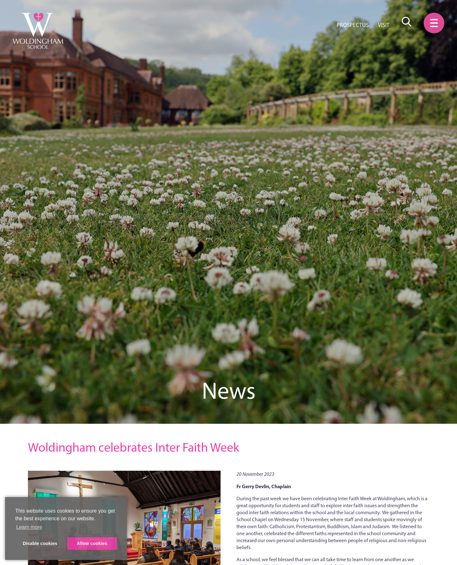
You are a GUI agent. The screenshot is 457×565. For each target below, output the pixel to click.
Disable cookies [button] (40, 543)
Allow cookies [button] (92, 543)
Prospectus (353, 25)
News (228, 390)
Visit (383, 25)
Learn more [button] (29, 527)
